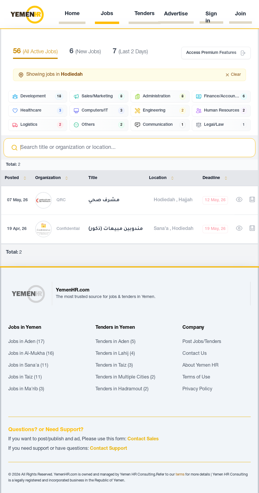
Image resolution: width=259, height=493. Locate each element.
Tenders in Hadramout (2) (121, 389)
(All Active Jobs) (35, 52)
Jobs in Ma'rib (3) (26, 389)
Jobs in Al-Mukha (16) (31, 354)
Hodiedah (165, 200)
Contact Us (194, 354)
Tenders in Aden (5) (115, 342)
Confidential (68, 229)
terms (180, 474)
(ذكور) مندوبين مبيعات (115, 229)
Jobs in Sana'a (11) (28, 365)
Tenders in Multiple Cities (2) (125, 377)
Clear (233, 74)
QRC (61, 200)
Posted (16, 178)
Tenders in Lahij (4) (115, 354)
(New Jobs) (85, 52)
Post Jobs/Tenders (201, 342)
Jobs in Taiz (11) (25, 377)
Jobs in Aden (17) (26, 342)
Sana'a (162, 229)
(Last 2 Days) (130, 52)
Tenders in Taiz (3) (114, 365)
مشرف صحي (103, 200)
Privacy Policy (197, 389)
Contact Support (108, 449)
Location (162, 178)
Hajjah (185, 200)
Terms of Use (196, 377)
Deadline (216, 178)
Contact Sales (143, 439)
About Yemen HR (200, 365)
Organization (52, 178)
